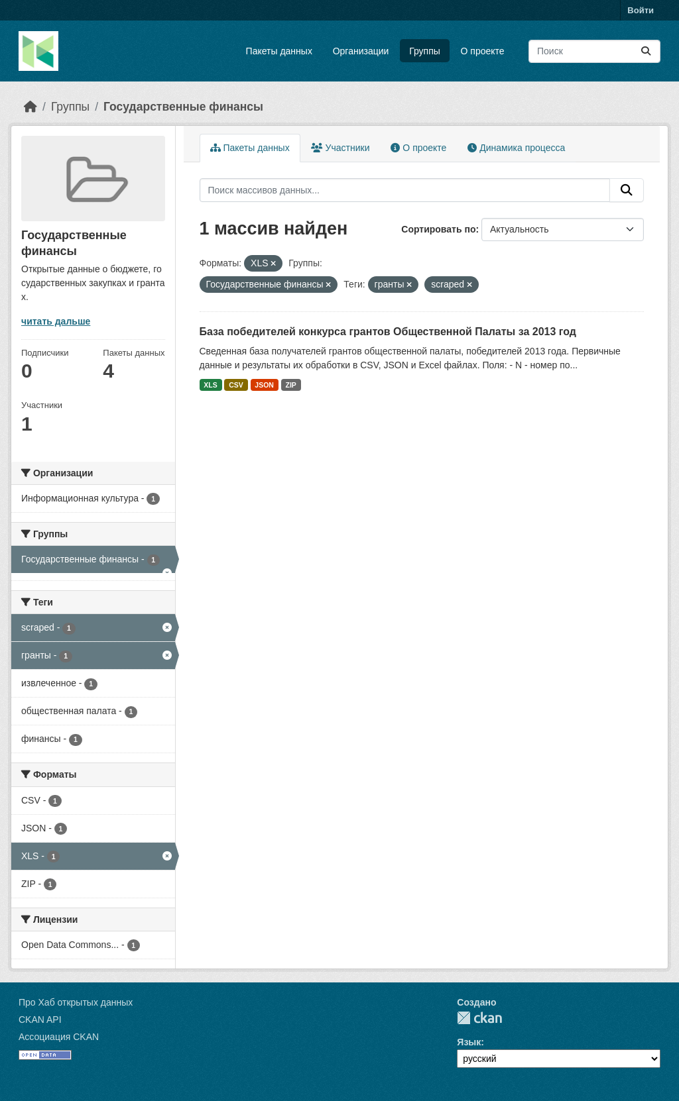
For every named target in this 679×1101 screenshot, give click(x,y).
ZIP (290, 385)
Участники (340, 147)
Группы (424, 51)
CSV (236, 385)
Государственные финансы (183, 106)
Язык (469, 1042)
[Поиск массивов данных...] (594, 51)
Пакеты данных (279, 51)
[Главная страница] (30, 106)
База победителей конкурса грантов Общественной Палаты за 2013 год (388, 331)
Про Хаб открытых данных (76, 1002)
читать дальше (55, 321)
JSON (264, 385)
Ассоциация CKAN (59, 1036)
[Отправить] (646, 51)
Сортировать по (438, 229)
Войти (640, 10)
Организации (361, 51)
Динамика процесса (516, 147)
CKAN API (40, 1019)
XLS (210, 385)
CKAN (479, 1018)
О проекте (483, 51)
